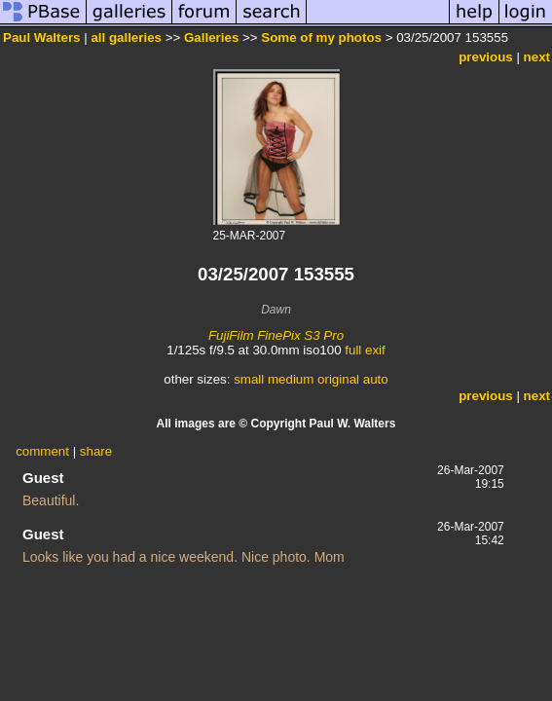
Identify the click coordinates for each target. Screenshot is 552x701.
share (96, 451)
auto (375, 379)
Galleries (211, 37)
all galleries (126, 37)
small (249, 379)
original (338, 379)
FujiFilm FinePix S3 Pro (276, 335)
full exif (365, 350)
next (537, 57)
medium (290, 379)
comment (42, 451)
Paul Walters (42, 37)
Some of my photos (321, 37)
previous (486, 57)
